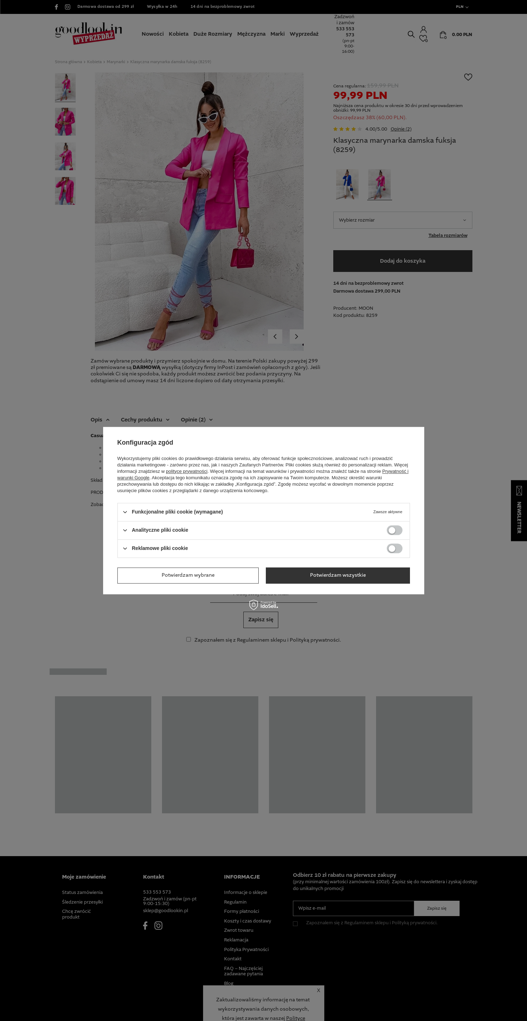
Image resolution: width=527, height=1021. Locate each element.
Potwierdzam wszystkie (338, 575)
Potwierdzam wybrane (188, 575)
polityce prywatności (186, 471)
